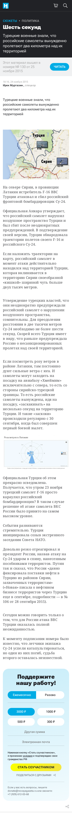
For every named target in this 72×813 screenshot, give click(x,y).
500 (21, 722)
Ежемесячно (22, 695)
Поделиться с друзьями (36, 775)
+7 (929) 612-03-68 (18, 794)
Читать (59, 67)
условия (27, 755)
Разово (50, 695)
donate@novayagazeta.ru (22, 790)
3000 (21, 711)
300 (51, 722)
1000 (50, 711)
